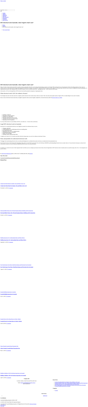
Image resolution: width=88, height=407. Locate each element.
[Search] (1, 11)
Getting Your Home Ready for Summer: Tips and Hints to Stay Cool (12, 183)
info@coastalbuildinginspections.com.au (28, 382)
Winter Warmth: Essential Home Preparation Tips (9, 346)
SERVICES (45, 395)
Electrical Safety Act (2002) (57, 97)
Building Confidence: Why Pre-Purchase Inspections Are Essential (12, 373)
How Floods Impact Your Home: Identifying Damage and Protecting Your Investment (15, 264)
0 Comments (9, 215)
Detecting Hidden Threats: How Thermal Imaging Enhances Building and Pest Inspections (16, 210)
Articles (31, 153)
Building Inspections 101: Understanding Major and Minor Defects (12, 237)
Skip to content (3, 0)
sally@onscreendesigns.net (6, 153)
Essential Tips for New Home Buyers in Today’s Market (10, 319)
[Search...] (10, 10)
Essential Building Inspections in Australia (8, 294)
